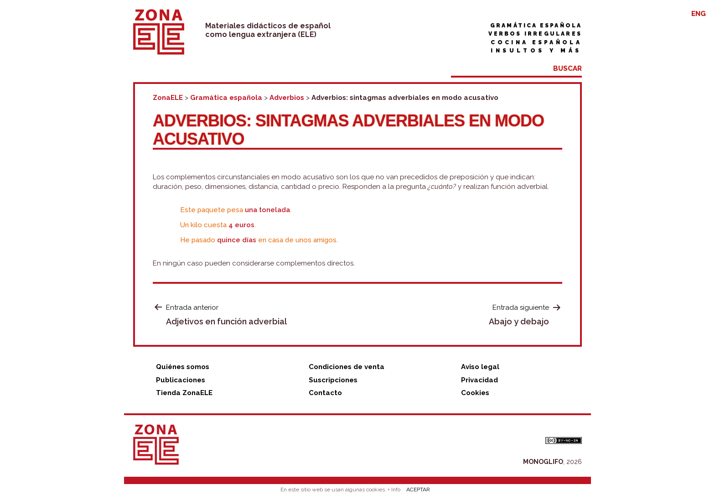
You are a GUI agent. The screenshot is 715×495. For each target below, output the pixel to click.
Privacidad (479, 380)
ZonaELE (168, 98)
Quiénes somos (182, 367)
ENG (698, 14)
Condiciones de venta (346, 367)
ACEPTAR (418, 489)
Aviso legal (480, 367)
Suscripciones (333, 380)
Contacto (325, 393)
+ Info (394, 489)
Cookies (475, 393)
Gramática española (536, 25)
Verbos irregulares (535, 34)
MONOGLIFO (543, 461)
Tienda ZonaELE (184, 393)
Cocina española (536, 42)
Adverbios (286, 98)
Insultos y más (536, 50)
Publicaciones (180, 380)
